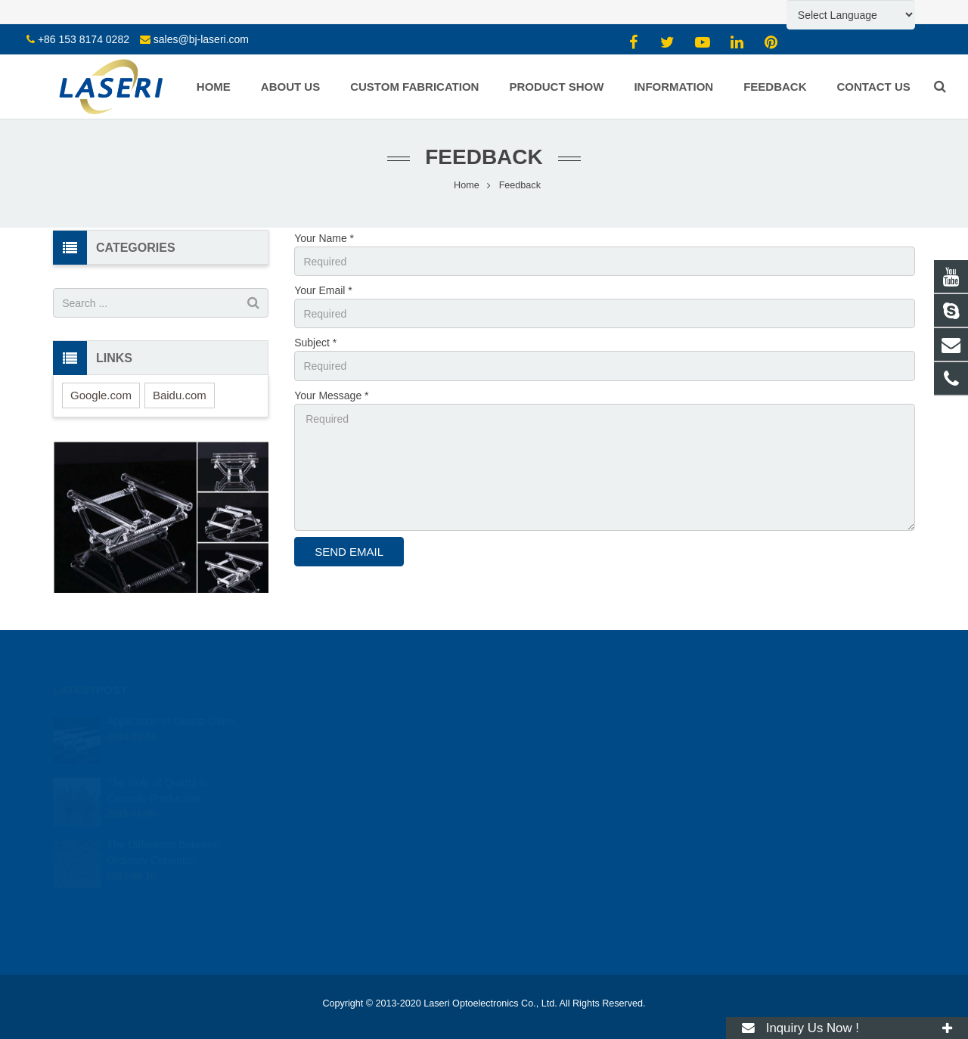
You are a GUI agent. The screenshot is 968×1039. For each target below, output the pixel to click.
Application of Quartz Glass (171, 700)
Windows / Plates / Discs (329, 782)
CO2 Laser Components (328, 904)
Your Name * (324, 238)
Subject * (315, 343)
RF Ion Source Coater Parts (335, 968)
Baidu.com (179, 395)
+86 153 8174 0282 (83, 39)
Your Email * (323, 290)
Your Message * (331, 395)
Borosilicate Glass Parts (327, 761)
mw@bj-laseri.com (550, 762)
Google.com (101, 395)
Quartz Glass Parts (317, 719)
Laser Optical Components (333, 946)
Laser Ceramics (310, 846)
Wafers (291, 825)
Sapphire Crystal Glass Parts (338, 740)
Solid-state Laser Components (341, 925)
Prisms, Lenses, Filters (325, 804)
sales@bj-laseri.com (201, 39)
